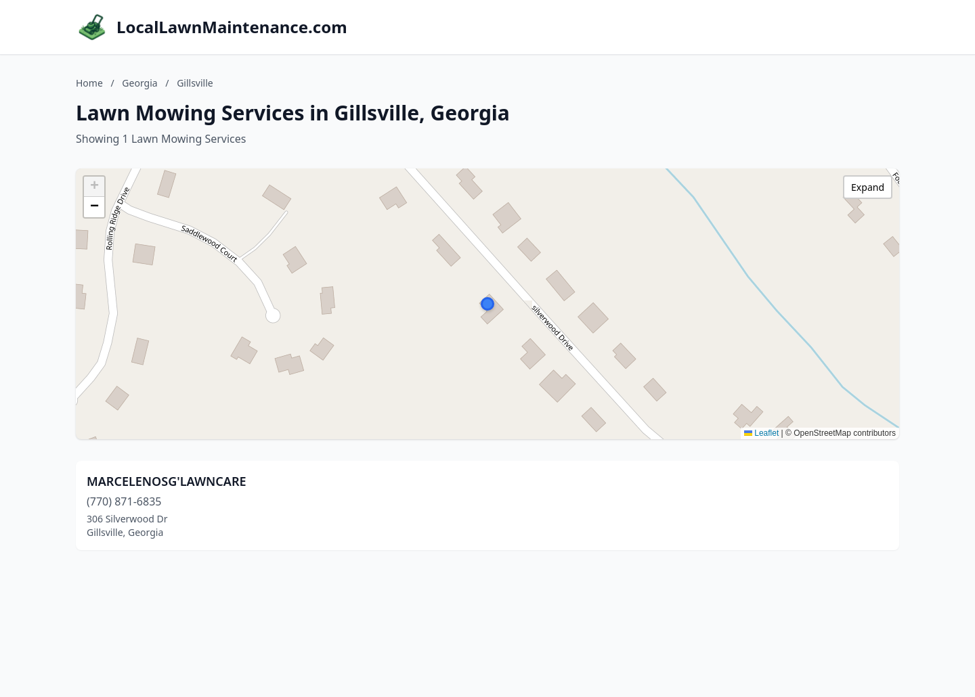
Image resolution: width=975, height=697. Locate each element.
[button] (487, 304)
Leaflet (761, 433)
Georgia (139, 82)
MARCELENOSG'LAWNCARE (166, 481)
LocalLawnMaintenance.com (231, 27)
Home (89, 82)
